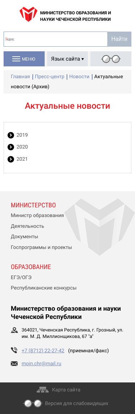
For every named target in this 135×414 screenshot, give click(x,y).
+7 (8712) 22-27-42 (43, 351)
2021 (22, 159)
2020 (22, 147)
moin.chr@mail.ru (41, 364)
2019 (22, 135)
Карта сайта (66, 390)
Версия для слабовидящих (76, 403)
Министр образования (37, 215)
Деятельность (27, 226)
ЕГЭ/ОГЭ (21, 278)
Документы (24, 237)
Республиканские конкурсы (44, 288)
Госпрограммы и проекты (41, 247)
